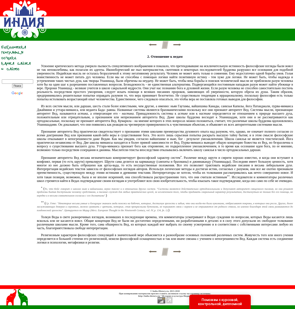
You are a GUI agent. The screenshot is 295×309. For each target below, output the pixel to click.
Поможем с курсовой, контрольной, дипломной (220, 302)
